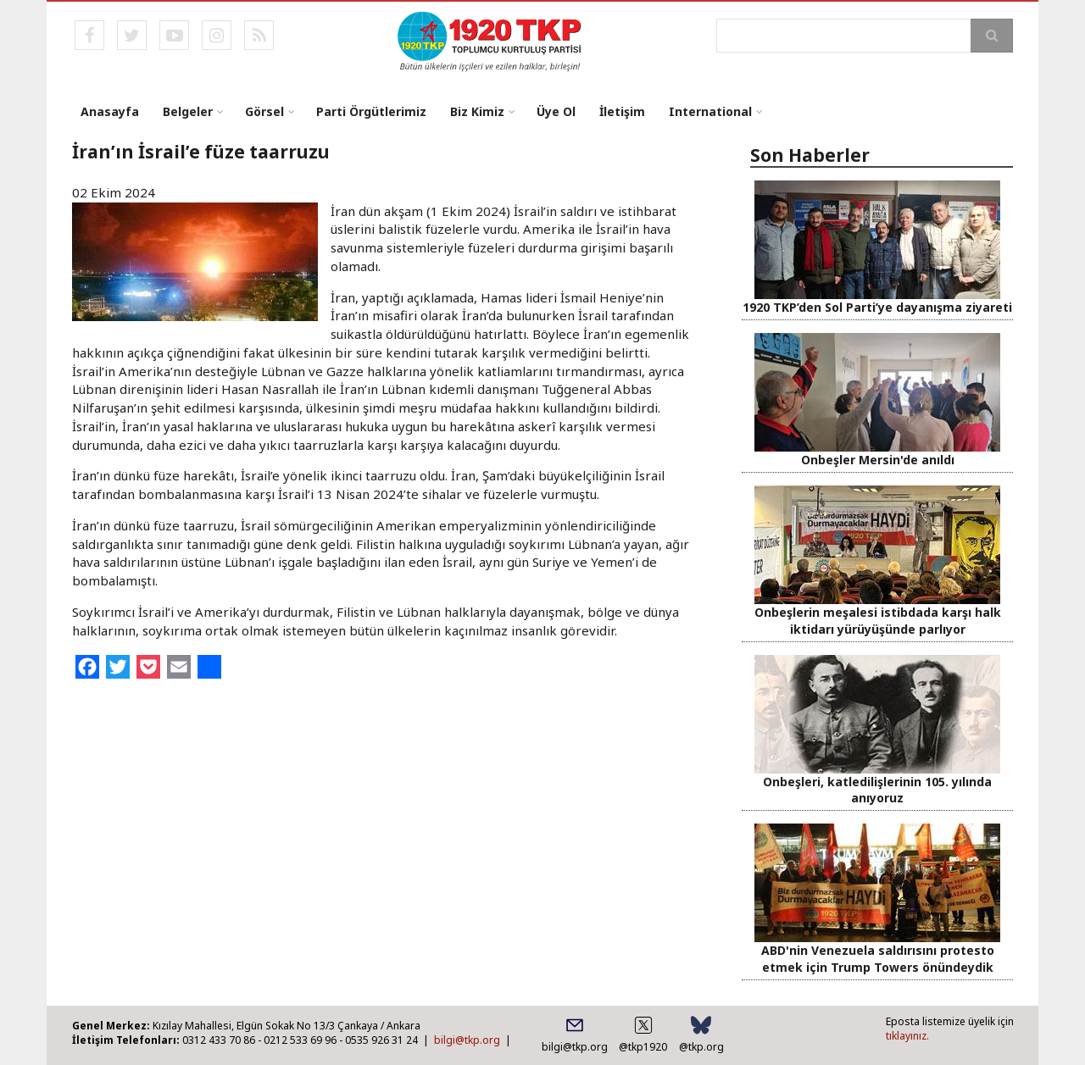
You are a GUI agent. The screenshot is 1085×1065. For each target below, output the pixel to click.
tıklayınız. (907, 1036)
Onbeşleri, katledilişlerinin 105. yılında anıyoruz (877, 790)
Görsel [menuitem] (264, 111)
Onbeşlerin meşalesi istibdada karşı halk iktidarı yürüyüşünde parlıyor (877, 620)
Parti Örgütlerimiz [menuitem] (371, 111)
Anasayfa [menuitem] (110, 111)
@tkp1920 (643, 1047)
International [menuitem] (710, 111)
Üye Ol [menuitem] (556, 111)
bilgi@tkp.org (467, 1040)
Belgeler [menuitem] (188, 111)
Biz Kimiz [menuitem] (477, 111)
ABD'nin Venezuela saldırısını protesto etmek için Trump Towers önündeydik (877, 958)
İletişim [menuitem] (622, 111)
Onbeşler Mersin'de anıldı (877, 460)
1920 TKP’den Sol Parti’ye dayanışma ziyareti (877, 307)
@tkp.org (701, 1047)
